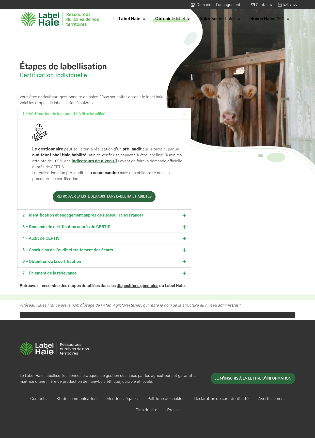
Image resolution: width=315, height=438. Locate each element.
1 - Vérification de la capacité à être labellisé (63, 114)
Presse (173, 410)
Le (129, 19)
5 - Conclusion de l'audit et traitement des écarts (67, 250)
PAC (269, 19)
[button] (104, 114)
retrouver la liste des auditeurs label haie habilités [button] (104, 196)
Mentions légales (122, 399)
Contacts (38, 399)
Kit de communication (76, 399)
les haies (220, 19)
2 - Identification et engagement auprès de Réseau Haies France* (83, 215)
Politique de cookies (165, 399)
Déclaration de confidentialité (221, 399)
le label (172, 19)
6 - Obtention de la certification (51, 262)
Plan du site (146, 410)
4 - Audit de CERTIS (41, 238)
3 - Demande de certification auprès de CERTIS (66, 227)
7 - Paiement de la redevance (49, 273)
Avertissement (271, 399)
